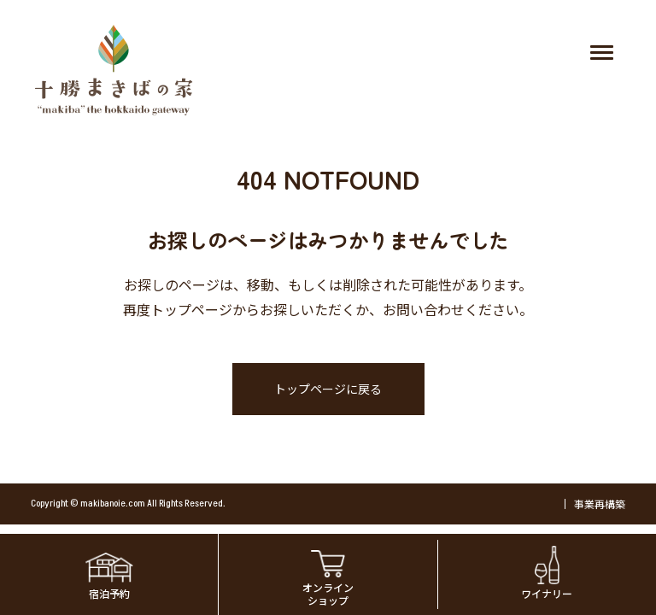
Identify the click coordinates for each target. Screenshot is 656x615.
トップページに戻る (328, 388)
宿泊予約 (109, 593)
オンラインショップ (328, 593)
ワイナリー (546, 593)
